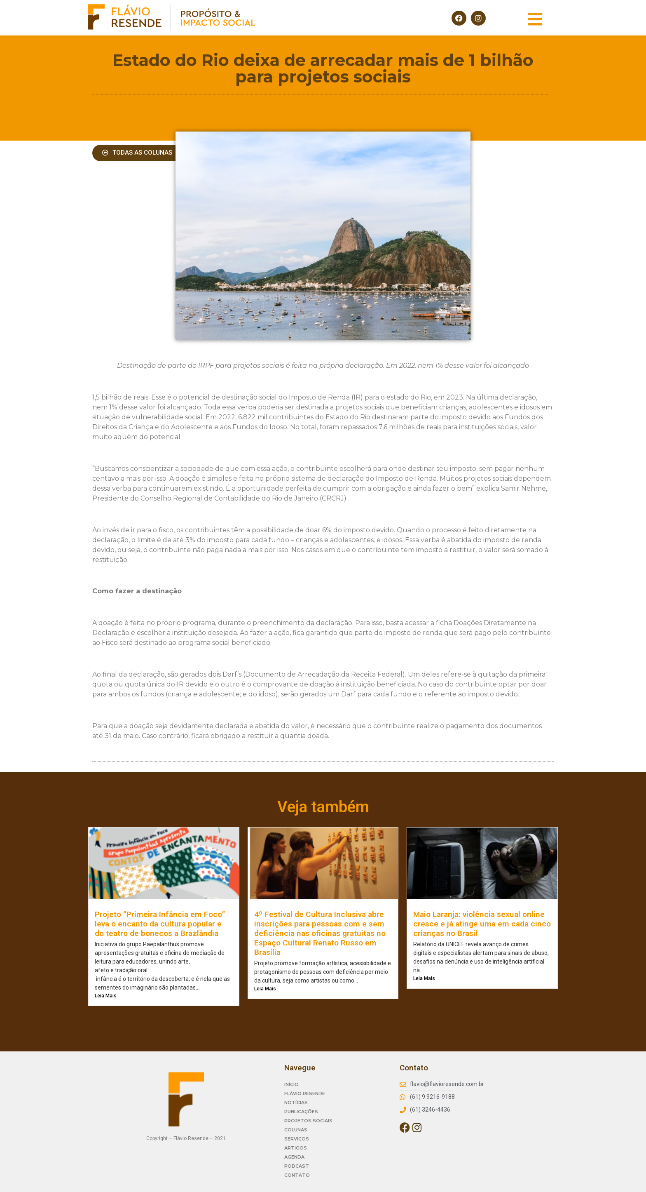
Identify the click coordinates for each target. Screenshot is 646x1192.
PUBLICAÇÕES (301, 1111)
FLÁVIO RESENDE (304, 1093)
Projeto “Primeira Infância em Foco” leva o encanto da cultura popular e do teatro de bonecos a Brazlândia (160, 924)
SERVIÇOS (296, 1139)
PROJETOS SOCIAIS (308, 1121)
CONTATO (297, 1175)
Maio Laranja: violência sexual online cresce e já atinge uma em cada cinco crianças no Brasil (482, 924)
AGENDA (294, 1157)
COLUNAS (295, 1130)
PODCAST (296, 1166)
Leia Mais (106, 996)
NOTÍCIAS (296, 1102)
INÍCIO (291, 1084)
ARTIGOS (295, 1148)
